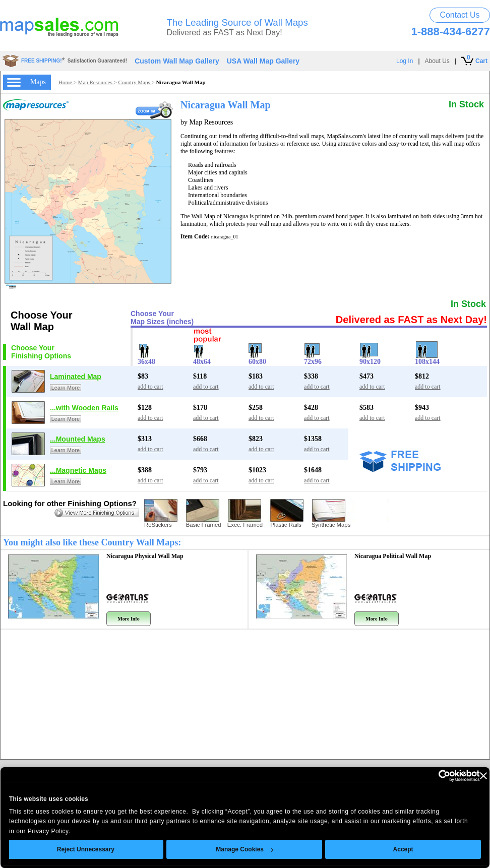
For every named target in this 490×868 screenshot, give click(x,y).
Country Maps (134, 82)
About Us (437, 61)
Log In (404, 61)
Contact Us (459, 15)
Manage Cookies (226, 849)
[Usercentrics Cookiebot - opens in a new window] (417, 776)
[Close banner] (464, 775)
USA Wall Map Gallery (263, 61)
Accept (385, 849)
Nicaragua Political (392, 556)
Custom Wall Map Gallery (177, 61)
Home (66, 82)
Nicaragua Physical (144, 556)
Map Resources (96, 82)
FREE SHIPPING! (41, 61)
